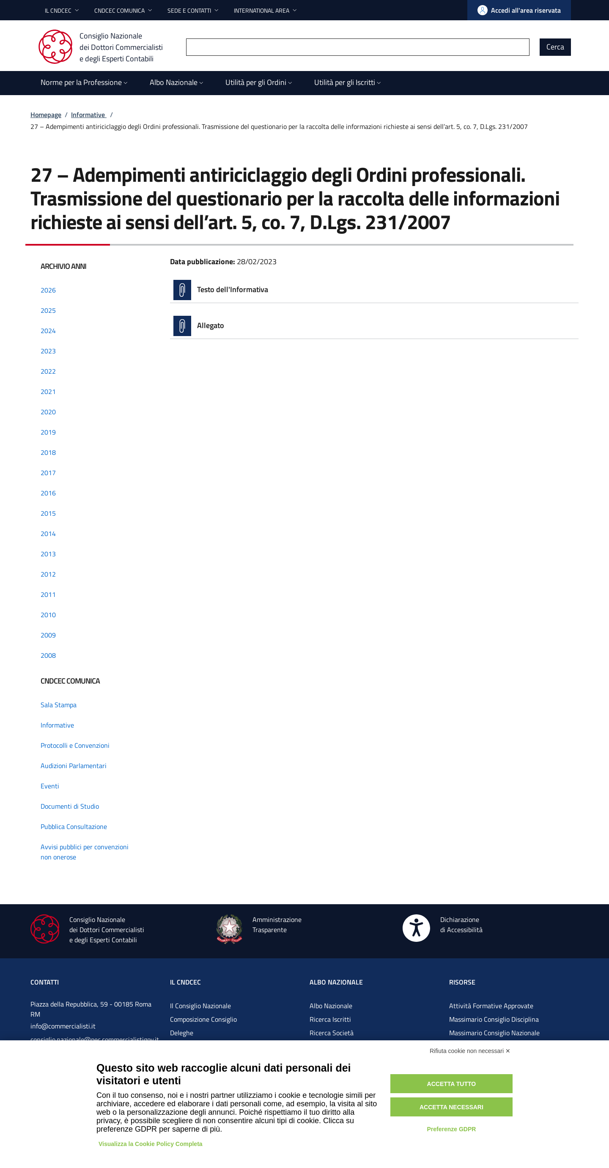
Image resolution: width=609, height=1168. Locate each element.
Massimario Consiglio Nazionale (494, 1033)
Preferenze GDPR (451, 1129)
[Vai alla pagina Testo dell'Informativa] (374, 290)
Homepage (45, 114)
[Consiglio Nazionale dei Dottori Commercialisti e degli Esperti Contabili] (105, 47)
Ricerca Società (332, 1033)
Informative (89, 114)
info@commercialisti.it (63, 1026)
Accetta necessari (451, 1107)
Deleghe (181, 1033)
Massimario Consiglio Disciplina (494, 1019)
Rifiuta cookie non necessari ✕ (470, 1051)
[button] (63, 10)
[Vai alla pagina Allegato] (374, 326)
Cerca (555, 46)
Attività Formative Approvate (491, 1006)
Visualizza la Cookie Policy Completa (151, 1144)
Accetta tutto (451, 1083)
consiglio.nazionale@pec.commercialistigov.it (94, 1039)
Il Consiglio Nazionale (200, 1006)
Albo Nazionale (331, 1006)
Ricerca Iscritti (330, 1019)
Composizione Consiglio (203, 1019)
